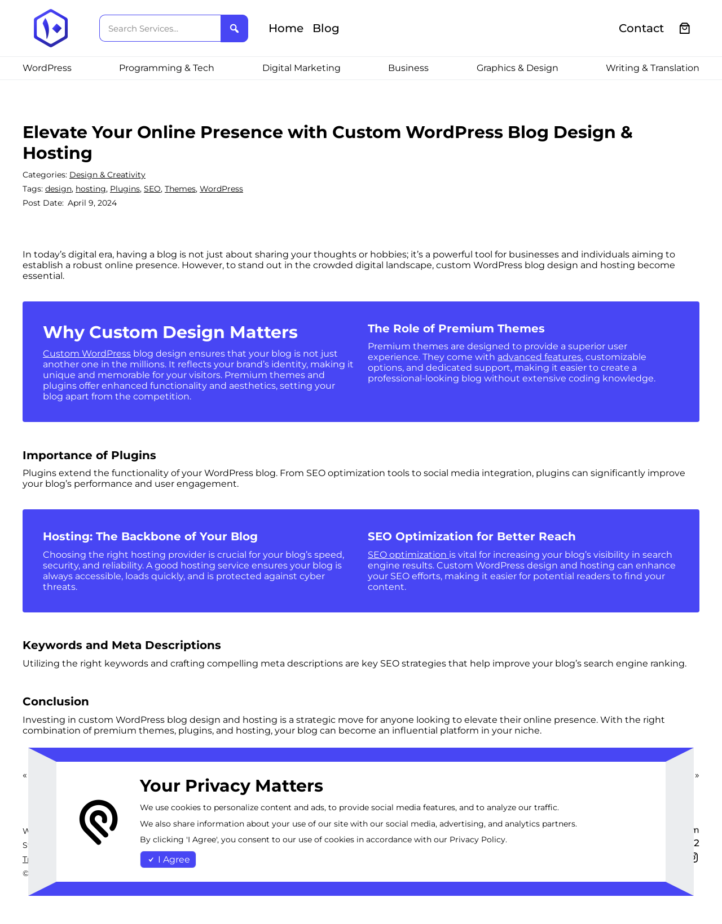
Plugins (125, 189)
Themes (180, 189)
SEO (152, 189)
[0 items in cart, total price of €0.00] (685, 28)
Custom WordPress (87, 353)
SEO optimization (408, 554)
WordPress (221, 189)
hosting (91, 189)
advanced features (540, 357)
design (58, 189)
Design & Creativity (107, 175)
